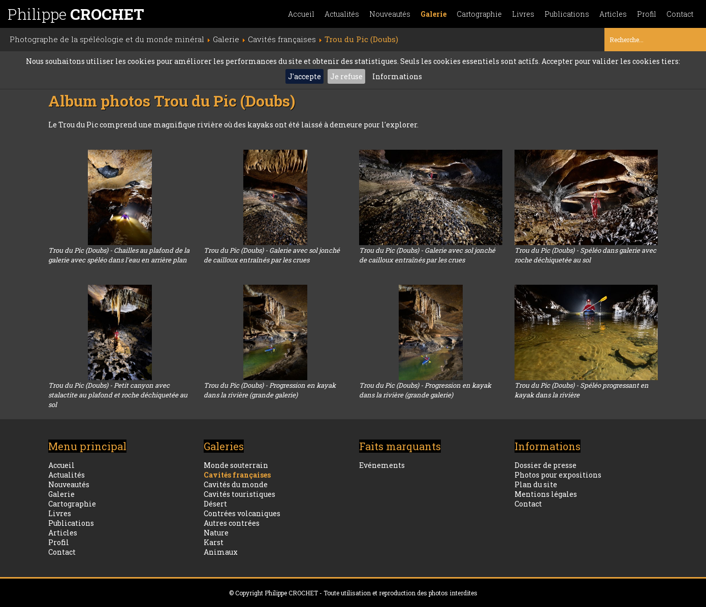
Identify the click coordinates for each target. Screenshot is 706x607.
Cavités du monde (236, 484)
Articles (613, 14)
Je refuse (346, 76)
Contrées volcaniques (242, 513)
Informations (397, 76)
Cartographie (479, 14)
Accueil (301, 14)
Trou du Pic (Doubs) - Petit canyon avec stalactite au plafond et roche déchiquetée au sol (117, 395)
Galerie (433, 14)
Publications (566, 14)
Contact (679, 14)
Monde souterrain (236, 465)
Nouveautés (389, 14)
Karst (213, 542)
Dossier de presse (545, 465)
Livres (523, 14)
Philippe (76, 14)
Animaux (221, 552)
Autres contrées (232, 523)
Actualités (342, 14)
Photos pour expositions (558, 475)
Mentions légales (546, 494)
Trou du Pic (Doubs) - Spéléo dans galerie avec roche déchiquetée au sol (585, 255)
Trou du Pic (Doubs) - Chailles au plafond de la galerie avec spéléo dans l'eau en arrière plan (118, 255)
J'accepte (304, 76)
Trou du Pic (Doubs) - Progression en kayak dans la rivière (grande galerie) (270, 390)
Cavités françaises (237, 475)
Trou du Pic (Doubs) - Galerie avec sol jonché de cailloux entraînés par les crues (272, 255)
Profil (646, 14)
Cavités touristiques (239, 494)
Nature (216, 532)
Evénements (382, 465)
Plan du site (536, 484)
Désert (215, 504)
